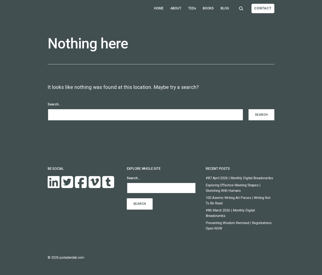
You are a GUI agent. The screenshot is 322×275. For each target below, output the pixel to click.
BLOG (225, 8)
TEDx (192, 8)
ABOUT (175, 8)
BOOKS (208, 8)
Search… (54, 104)
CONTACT (263, 8)
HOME (159, 8)
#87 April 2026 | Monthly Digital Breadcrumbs (239, 178)
